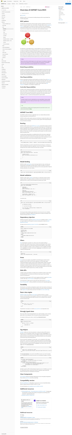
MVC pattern (61, 8)
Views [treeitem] (4, 32)
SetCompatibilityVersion (25, 382)
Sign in (70, 1)
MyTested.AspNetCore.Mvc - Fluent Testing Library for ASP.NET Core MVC (33, 391)
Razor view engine (34, 294)
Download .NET (68, 3)
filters (31, 108)
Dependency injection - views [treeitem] (7, 40)
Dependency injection (62, 14)
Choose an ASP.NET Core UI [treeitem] (6, 23)
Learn (21, 6)
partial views (39, 308)
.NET (24, 6)
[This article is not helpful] (66, 22)
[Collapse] (13, 6)
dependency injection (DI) (36, 219)
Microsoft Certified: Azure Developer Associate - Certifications (29, 422)
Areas (21, 259)
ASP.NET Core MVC (61, 9)
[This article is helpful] (65, 22)
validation (31, 177)
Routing (60, 11)
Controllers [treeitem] (4, 35)
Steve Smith (23, 15)
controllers (50, 219)
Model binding (61, 12)
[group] (36, 142)
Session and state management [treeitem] (7, 49)
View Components (23, 376)
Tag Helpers (22, 332)
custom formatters (31, 278)
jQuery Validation (32, 214)
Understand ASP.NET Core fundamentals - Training (27, 417)
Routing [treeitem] (4, 37)
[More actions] (51, 7)
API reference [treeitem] (4, 86)
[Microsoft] (1, 1)
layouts (35, 308)
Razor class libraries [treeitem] (5, 54)
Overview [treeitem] (3, 13)
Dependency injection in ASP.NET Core (28, 395)
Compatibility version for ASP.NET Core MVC (36, 386)
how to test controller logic (45, 289)
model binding (29, 164)
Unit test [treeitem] (4, 42)
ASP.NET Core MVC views (24, 294)
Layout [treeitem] (3, 50)
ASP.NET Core (28, 6)
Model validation (61, 13)
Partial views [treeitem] (5, 33)
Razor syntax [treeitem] (4, 52)
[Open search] (68, 1)
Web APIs (60, 18)
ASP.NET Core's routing (35, 125)
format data (49, 277)
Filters (21, 242)
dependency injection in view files (32, 224)
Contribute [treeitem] (3, 87)
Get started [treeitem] (3, 15)
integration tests (24, 289)
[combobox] (7, 8)
